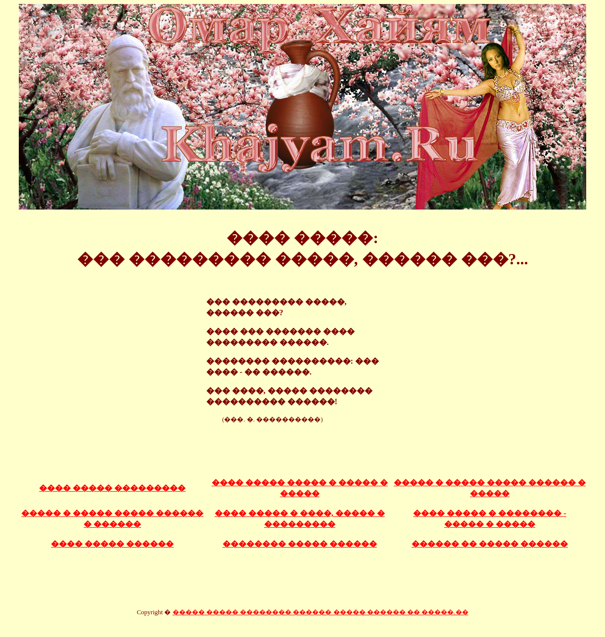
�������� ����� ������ (300, 544)
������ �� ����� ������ (490, 544)
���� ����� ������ (112, 544)
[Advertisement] (303, 446)
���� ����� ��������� (112, 488)
